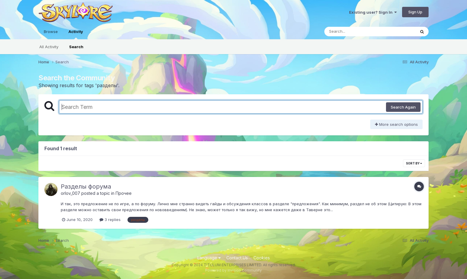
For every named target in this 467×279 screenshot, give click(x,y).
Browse (51, 31)
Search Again (403, 107)
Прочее (124, 193)
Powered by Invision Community (233, 270)
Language (209, 257)
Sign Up (415, 12)
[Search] (353, 31)
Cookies (261, 257)
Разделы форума (86, 186)
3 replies (110, 219)
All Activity (48, 46)
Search (76, 46)
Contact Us (237, 257)
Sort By (414, 163)
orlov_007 (70, 193)
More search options (396, 124)
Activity (76, 34)
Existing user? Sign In (373, 12)
